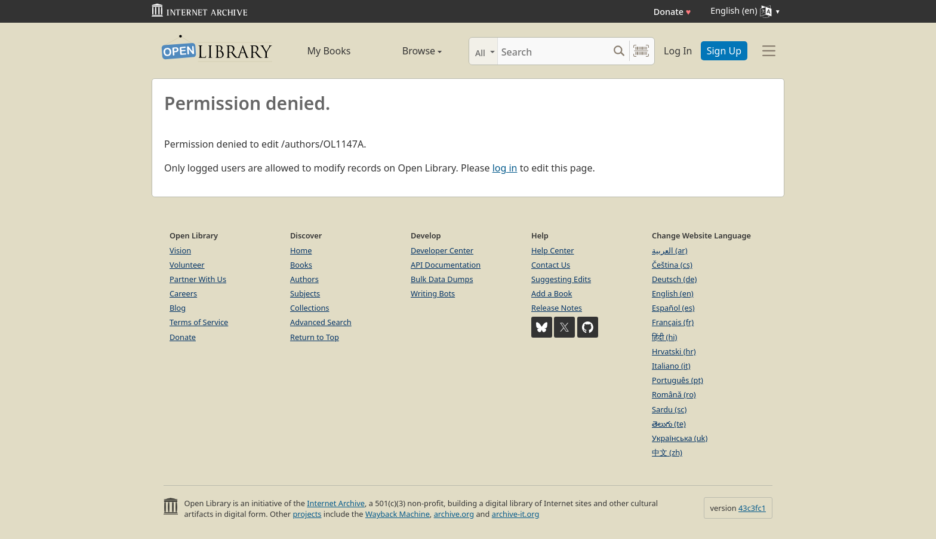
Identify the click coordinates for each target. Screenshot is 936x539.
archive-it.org (516, 514)
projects (306, 514)
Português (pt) (677, 380)
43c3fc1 (752, 508)
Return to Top (314, 337)
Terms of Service (199, 322)
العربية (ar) (669, 250)
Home (301, 250)
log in (505, 167)
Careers (183, 293)
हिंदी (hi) (664, 337)
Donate (672, 11)
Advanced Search (321, 322)
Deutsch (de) (674, 279)
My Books (329, 50)
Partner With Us (198, 279)
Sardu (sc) (669, 409)
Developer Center (442, 250)
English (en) (673, 293)
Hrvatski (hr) (674, 351)
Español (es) (673, 307)
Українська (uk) (679, 438)
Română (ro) (674, 394)
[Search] (553, 51)
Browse (408, 50)
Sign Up (724, 50)
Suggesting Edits (561, 279)
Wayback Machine (397, 514)
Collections (310, 307)
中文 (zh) (667, 452)
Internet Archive (336, 503)
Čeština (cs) (672, 264)
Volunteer (187, 264)
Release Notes (556, 307)
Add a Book (551, 293)
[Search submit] (618, 51)
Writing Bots (433, 293)
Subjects (305, 293)
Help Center (552, 250)
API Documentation (446, 264)
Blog (178, 307)
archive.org (454, 514)
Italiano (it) (671, 365)
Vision (180, 250)
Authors (304, 279)
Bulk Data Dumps (442, 279)
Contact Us (550, 264)
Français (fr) (673, 322)
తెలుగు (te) (669, 423)
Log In (678, 50)
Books (301, 264)
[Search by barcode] (641, 51)
